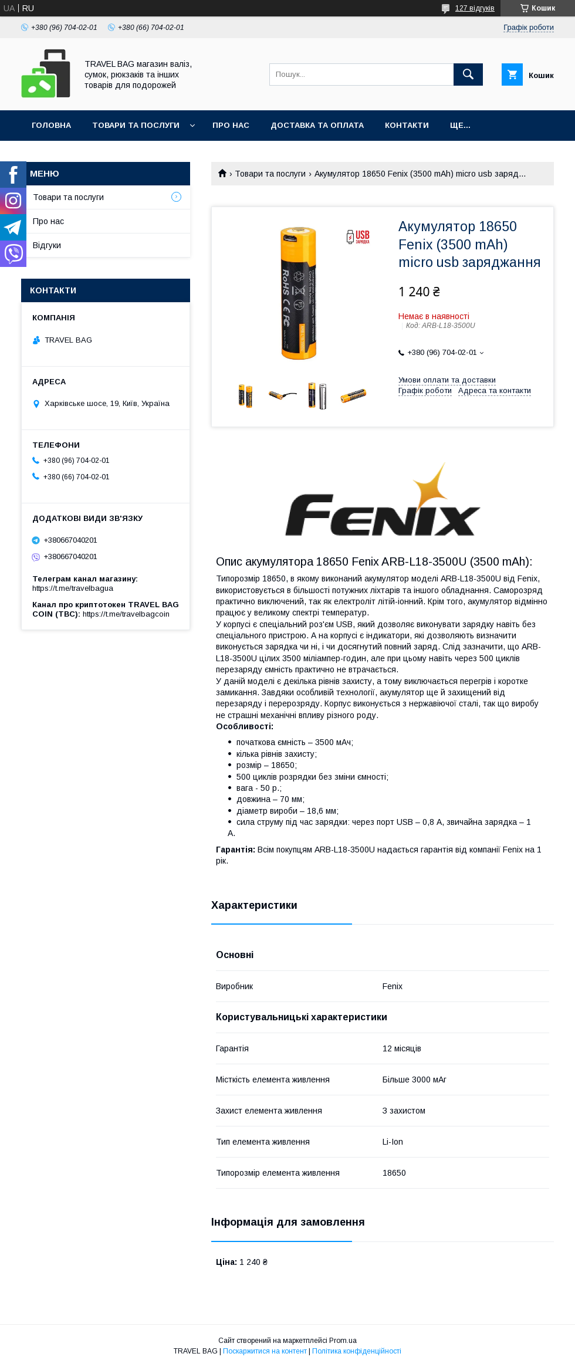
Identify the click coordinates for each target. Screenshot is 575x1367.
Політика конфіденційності (356, 1351)
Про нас (230, 125)
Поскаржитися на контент (265, 1351)
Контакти (407, 125)
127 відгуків (475, 8)
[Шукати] (468, 74)
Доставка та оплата (317, 125)
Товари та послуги (136, 125)
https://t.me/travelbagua (72, 588)
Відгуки (47, 245)
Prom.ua (343, 1340)
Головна (51, 125)
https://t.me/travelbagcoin (126, 614)
